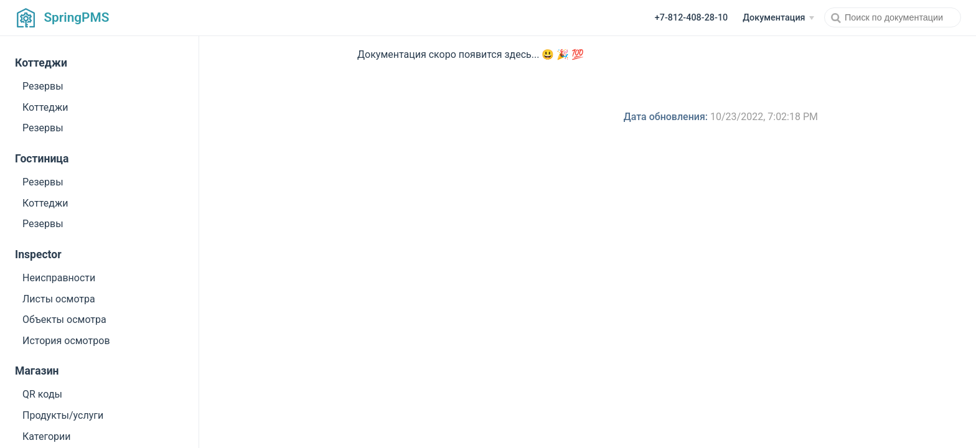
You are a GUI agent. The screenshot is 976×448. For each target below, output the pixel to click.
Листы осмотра (58, 299)
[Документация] (778, 18)
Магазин (37, 371)
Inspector (38, 254)
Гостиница (41, 158)
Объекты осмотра (64, 319)
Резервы (42, 86)
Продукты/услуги (62, 415)
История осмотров (66, 341)
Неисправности (58, 278)
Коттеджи (41, 63)
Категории (46, 436)
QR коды (42, 394)
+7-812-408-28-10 (691, 17)
